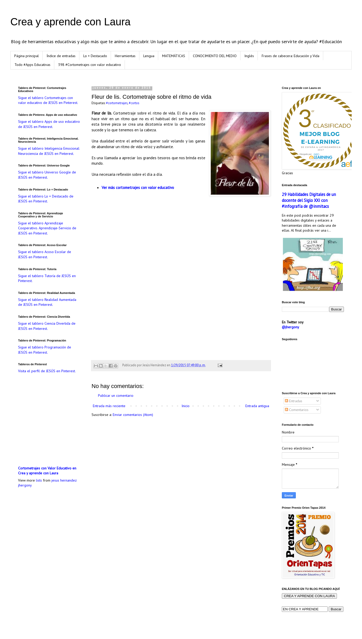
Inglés (249, 56)
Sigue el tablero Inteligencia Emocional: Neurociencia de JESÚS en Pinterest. (49, 151)
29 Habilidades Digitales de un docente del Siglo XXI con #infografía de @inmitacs (309, 200)
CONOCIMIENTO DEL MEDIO (215, 56)
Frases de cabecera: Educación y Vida (290, 56)
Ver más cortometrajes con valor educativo (138, 187)
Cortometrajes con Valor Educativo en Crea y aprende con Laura (47, 471)
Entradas (293, 401)
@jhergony (290, 327)
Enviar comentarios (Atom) (133, 414)
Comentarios (296, 409)
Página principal (26, 56)
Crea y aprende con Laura (70, 21)
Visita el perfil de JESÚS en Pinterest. (47, 371)
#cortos (134, 103)
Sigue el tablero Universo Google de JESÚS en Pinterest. (47, 175)
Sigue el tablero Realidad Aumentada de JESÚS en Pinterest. (47, 302)
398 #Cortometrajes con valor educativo (89, 64)
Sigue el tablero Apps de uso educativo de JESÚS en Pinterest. (49, 124)
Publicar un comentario (115, 395)
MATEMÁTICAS (173, 56)
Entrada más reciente (109, 406)
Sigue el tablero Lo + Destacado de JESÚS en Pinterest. (45, 199)
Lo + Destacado (95, 56)
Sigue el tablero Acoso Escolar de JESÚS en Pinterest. (44, 254)
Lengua (148, 56)
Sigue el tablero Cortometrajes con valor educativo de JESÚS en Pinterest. (48, 100)
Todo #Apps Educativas (32, 64)
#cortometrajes (116, 103)
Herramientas (125, 56)
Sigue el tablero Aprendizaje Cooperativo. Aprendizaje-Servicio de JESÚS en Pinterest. (47, 228)
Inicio (186, 406)
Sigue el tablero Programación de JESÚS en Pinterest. (44, 350)
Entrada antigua (257, 406)
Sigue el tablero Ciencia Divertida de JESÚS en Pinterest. (47, 326)
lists (39, 480)
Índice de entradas (61, 56)
